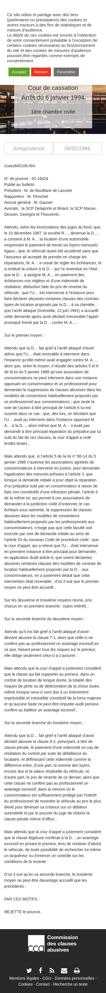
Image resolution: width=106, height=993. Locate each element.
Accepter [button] (19, 72)
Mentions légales (24, 978)
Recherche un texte (70, 984)
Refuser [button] (40, 72)
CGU (47, 978)
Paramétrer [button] (66, 72)
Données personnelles (74, 978)
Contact (43, 984)
